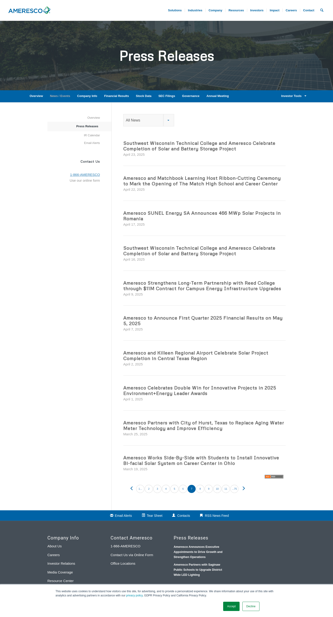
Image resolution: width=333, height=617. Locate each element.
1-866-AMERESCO (125, 546)
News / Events (60, 96)
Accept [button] (231, 606)
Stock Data (143, 96)
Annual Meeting (218, 96)
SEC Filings (166, 96)
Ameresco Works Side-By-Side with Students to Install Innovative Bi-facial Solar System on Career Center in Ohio (201, 460)
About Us (54, 546)
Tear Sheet (155, 515)
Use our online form (85, 180)
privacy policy (134, 595)
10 (217, 488)
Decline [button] (251, 606)
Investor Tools (293, 96)
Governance (190, 96)
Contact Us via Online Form (132, 555)
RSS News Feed (217, 515)
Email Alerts (92, 143)
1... (140, 488)
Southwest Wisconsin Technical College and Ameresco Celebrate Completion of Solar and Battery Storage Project (199, 145)
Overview (36, 96)
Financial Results (116, 96)
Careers (53, 555)
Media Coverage (60, 572)
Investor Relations (61, 563)
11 (225, 488)
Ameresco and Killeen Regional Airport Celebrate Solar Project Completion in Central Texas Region (195, 355)
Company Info (87, 96)
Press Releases (87, 126)
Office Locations (123, 563)
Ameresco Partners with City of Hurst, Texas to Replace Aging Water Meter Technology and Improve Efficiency (203, 425)
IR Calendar (92, 135)
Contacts (183, 515)
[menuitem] (291, 10)
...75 (234, 488)
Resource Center (60, 581)
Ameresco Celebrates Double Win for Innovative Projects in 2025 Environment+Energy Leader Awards (199, 390)
